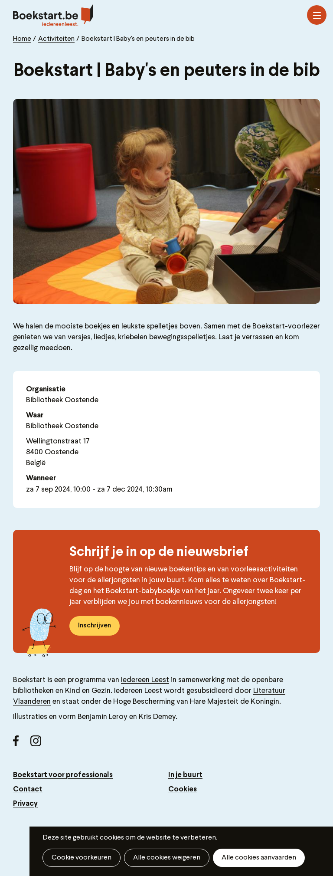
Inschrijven (94, 626)
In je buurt (185, 775)
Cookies (182, 789)
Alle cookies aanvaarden (259, 857)
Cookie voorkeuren (81, 857)
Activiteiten (56, 39)
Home (22, 39)
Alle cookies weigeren (166, 857)
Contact (27, 789)
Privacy (25, 803)
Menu (317, 15)
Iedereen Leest (145, 680)
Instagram (39, 744)
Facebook (21, 744)
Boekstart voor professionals (63, 775)
